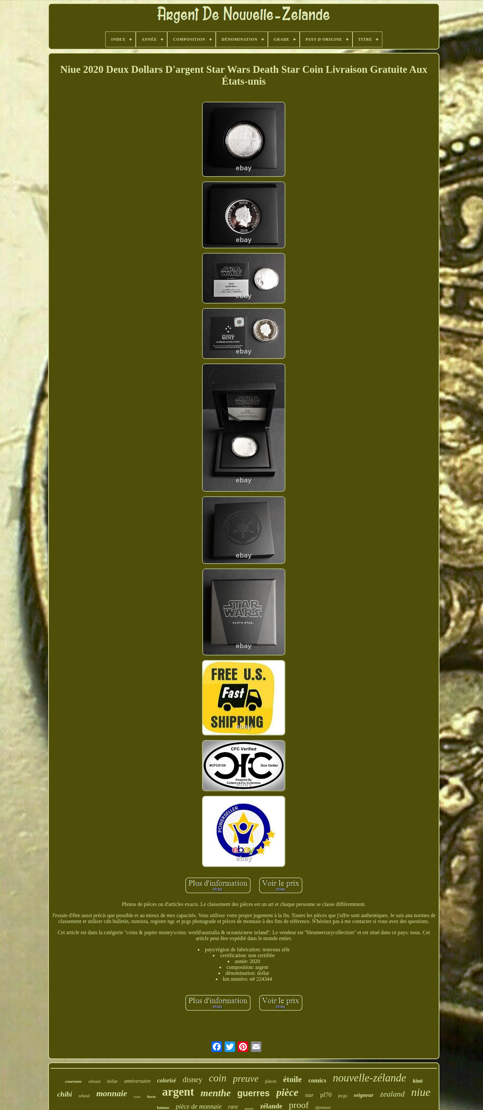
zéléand (94, 1081)
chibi (64, 1094)
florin (151, 1097)
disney (192, 1080)
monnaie (111, 1093)
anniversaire (137, 1081)
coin (217, 1078)
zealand (392, 1094)
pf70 (326, 1094)
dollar (112, 1081)
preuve (245, 1078)
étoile (292, 1079)
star (309, 1095)
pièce (287, 1092)
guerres (253, 1093)
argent (178, 1091)
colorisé (166, 1080)
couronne (73, 1081)
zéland (84, 1095)
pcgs (342, 1095)
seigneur (363, 1095)
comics (317, 1080)
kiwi (418, 1081)
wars (137, 1097)
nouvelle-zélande (369, 1078)
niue (421, 1092)
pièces (270, 1081)
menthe (216, 1092)
